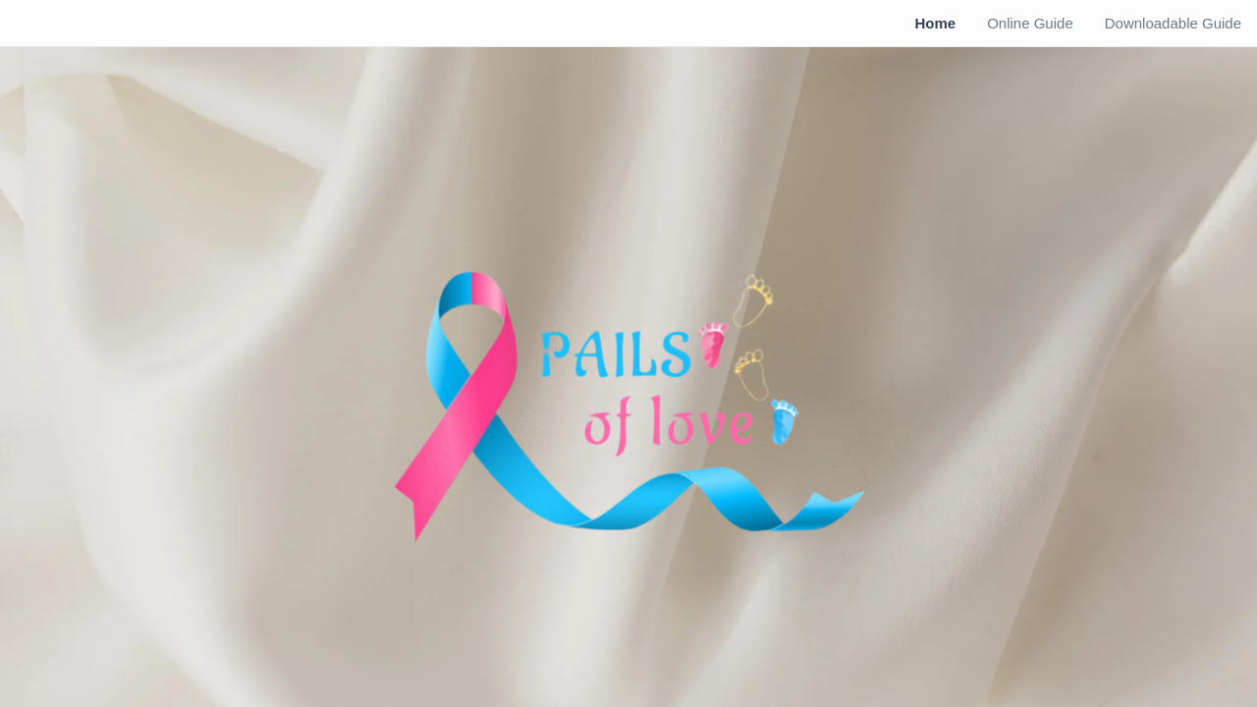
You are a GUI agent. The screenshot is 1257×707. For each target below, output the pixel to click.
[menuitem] (935, 23)
